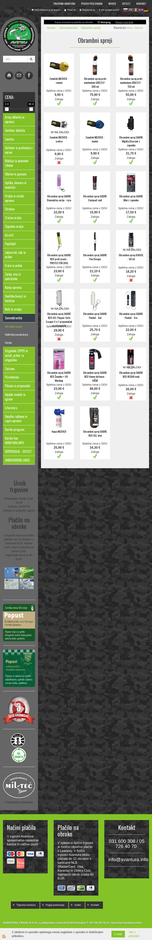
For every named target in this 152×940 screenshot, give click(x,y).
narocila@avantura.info (126, 922)
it (136, 9)
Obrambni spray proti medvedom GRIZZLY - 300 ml (95, 82)
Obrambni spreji (13, 326)
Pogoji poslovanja (92, 3)
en (130, 9)
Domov (51, 27)
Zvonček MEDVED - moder (95, 139)
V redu (118, 934)
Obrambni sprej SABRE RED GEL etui (95, 433)
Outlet (126, 3)
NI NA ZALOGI (60, 132)
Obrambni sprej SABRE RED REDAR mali (131, 374)
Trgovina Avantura (64, 3)
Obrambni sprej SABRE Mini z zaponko (131, 198)
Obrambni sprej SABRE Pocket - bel (95, 316)
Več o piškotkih (134, 934)
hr (141, 9)
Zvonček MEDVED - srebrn (59, 139)
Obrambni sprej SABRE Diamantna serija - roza (59, 198)
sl (125, 9)
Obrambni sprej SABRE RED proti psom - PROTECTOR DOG (59, 259)
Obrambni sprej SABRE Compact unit (95, 198)
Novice (112, 3)
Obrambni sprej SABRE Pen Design (95, 257)
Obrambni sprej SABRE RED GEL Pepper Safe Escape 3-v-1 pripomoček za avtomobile (59, 320)
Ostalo (8, 342)
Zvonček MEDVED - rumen (59, 80)
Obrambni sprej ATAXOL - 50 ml (131, 257)
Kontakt (141, 3)
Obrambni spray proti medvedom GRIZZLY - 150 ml (131, 82)
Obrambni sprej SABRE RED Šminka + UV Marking (59, 376)
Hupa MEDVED (59, 431)
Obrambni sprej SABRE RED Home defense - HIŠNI (95, 376)
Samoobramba (68, 27)
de (146, 9)
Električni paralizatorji (16, 334)
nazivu (138, 27)
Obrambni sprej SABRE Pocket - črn (131, 316)
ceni (129, 27)
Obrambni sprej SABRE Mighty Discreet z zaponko (131, 141)
